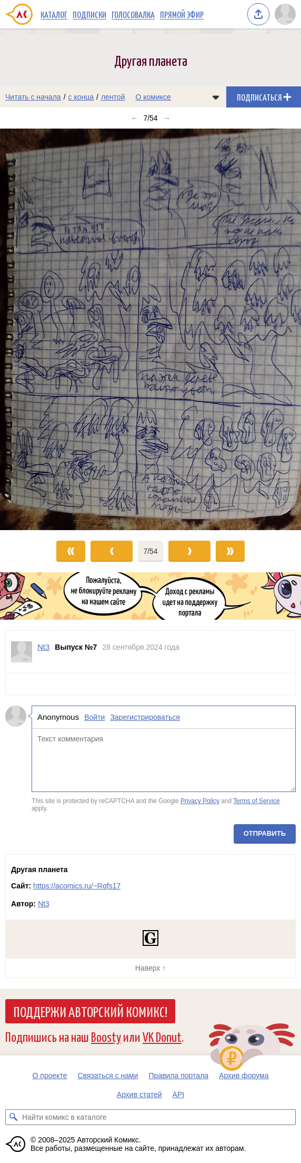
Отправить (265, 833)
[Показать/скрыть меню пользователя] (285, 14)
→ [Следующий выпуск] (166, 118)
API (179, 1094)
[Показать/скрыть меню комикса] (215, 96)
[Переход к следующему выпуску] (150, 329)
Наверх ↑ (150, 968)
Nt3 (43, 904)
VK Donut (162, 1036)
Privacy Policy (199, 801)
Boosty (106, 1036)
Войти (94, 717)
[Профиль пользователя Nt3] (21, 651)
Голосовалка (133, 14)
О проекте (50, 1075)
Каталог (54, 14)
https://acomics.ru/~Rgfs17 (77, 886)
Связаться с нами (108, 1075)
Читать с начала (33, 97)
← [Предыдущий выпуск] (134, 118)
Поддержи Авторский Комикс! (90, 1011)
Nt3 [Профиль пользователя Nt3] (43, 646)
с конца (81, 97)
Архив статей (139, 1094)
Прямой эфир (182, 14)
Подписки (89, 14)
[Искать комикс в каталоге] (13, 1117)
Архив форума (243, 1075)
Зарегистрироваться (144, 717)
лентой (113, 97)
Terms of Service (256, 801)
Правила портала (179, 1075)
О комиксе (152, 97)
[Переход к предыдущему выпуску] (37, 329)
